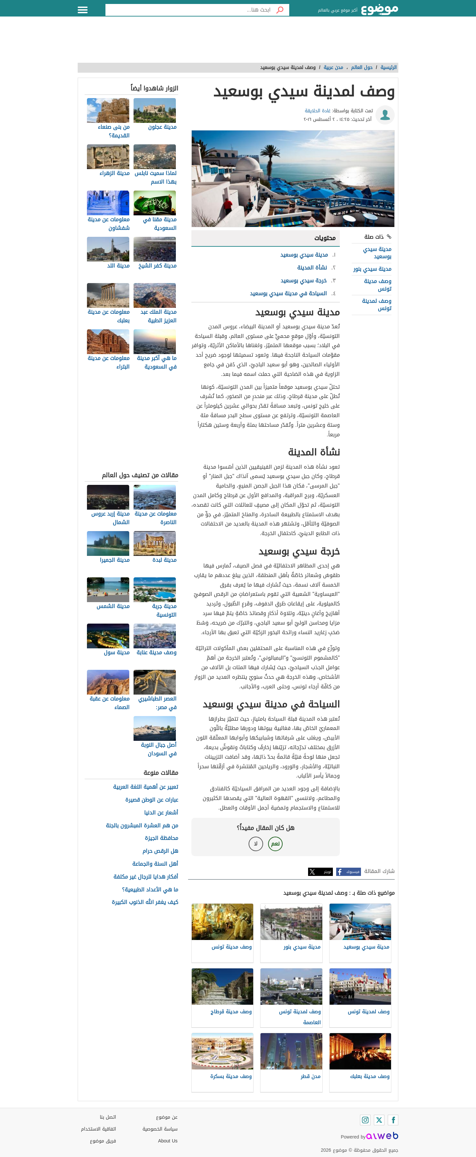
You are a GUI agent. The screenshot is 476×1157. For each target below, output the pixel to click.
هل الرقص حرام (160, 851)
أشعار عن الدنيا (161, 813)
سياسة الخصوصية (160, 1129)
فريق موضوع (103, 1141)
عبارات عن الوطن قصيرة (151, 800)
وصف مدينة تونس (377, 285)
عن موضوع (167, 1117)
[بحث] (280, 10)
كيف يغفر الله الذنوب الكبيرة (145, 902)
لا (256, 844)
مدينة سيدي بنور (372, 269)
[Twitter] (379, 1120)
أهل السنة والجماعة (155, 864)
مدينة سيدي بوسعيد (377, 253)
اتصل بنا (108, 1117)
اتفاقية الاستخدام (98, 1129)
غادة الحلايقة (318, 110)
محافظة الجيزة (161, 838)
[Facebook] (393, 1120)
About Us (168, 1141)
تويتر (327, 871)
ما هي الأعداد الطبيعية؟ (150, 890)
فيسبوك (352, 871)
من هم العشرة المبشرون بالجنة (142, 826)
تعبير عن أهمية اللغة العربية (145, 787)
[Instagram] (365, 1120)
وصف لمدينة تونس (376, 304)
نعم (275, 844)
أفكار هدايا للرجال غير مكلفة (145, 877)
